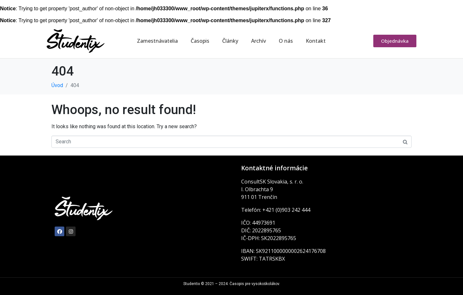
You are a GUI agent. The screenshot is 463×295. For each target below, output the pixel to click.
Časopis (200, 40)
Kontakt (316, 40)
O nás (286, 40)
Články (230, 40)
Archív (258, 40)
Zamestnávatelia (157, 40)
